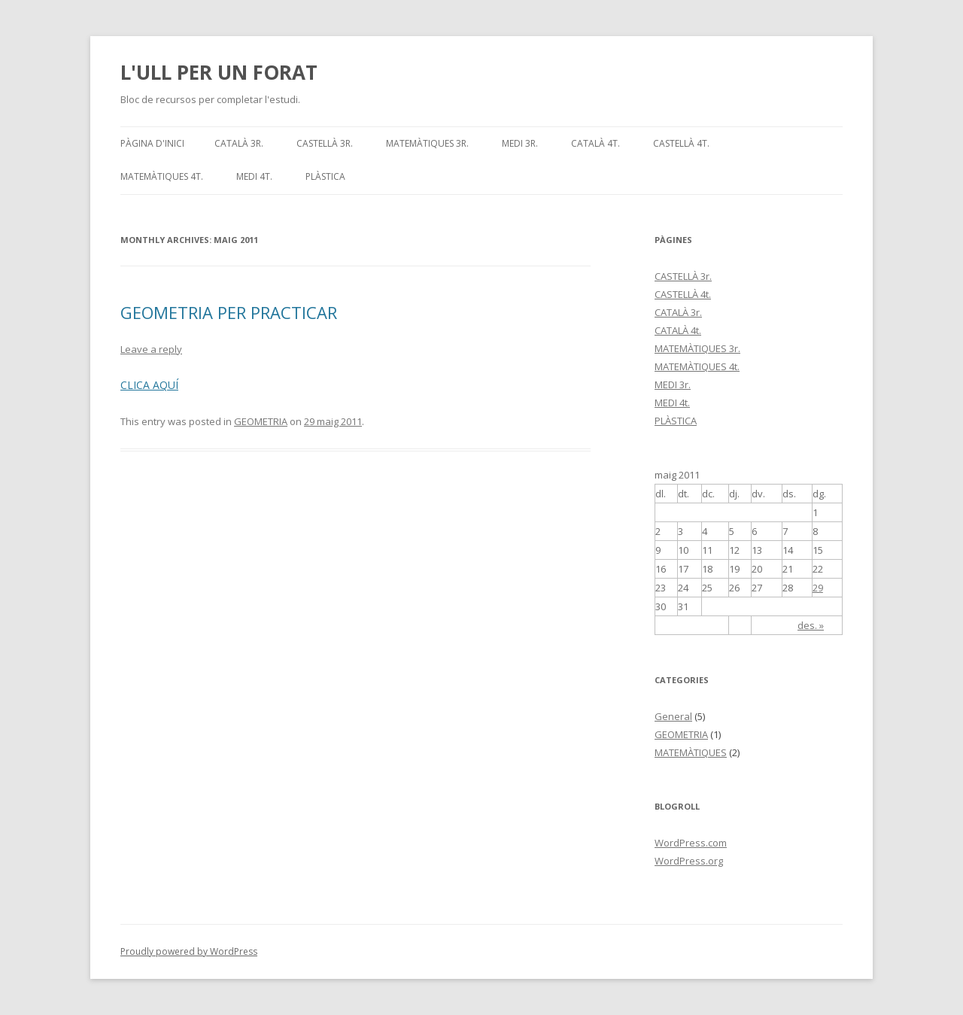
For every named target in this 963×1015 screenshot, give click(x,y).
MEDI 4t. (254, 176)
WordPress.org (689, 861)
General (673, 716)
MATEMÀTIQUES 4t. (161, 176)
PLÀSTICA (325, 176)
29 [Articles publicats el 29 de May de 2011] (818, 587)
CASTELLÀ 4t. (681, 143)
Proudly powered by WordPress (188, 951)
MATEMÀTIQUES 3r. (427, 143)
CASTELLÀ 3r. (324, 143)
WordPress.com (691, 842)
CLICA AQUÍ (149, 385)
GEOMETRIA (260, 421)
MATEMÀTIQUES (691, 752)
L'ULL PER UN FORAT (218, 72)
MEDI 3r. (520, 143)
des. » (810, 625)
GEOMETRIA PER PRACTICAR (228, 312)
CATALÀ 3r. (238, 143)
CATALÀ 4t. (595, 143)
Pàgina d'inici (152, 143)
